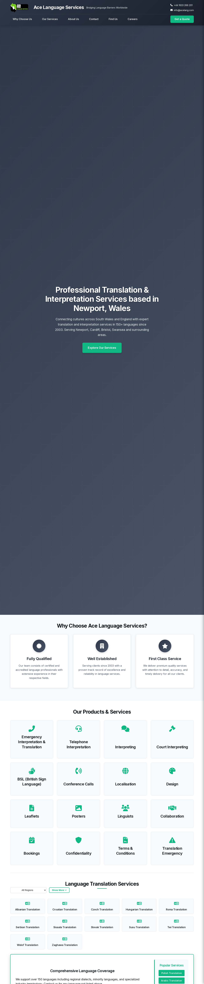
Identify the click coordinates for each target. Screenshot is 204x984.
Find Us (113, 19)
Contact (93, 19)
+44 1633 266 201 (183, 5)
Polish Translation (171, 974)
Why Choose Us (22, 19)
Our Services (50, 19)
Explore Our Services (102, 349)
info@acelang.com (184, 10)
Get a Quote (182, 19)
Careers (132, 19)
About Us (73, 19)
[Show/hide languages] (59, 891)
